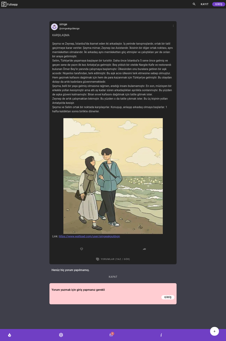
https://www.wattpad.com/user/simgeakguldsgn (89, 236)
